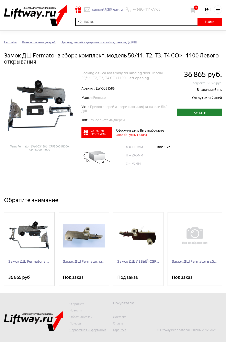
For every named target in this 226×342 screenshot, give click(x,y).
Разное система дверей (39, 42)
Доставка (119, 317)
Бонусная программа (78, 10)
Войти (207, 9)
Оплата (118, 323)
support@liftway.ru (107, 9)
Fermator (10, 42)
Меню (218, 9)
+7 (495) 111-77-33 (146, 9)
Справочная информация (87, 330)
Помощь (75, 323)
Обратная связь (80, 317)
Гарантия (119, 330)
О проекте (76, 304)
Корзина (195, 10)
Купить (199, 112)
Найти (209, 22)
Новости (75, 310)
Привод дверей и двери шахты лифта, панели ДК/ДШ (99, 42)
